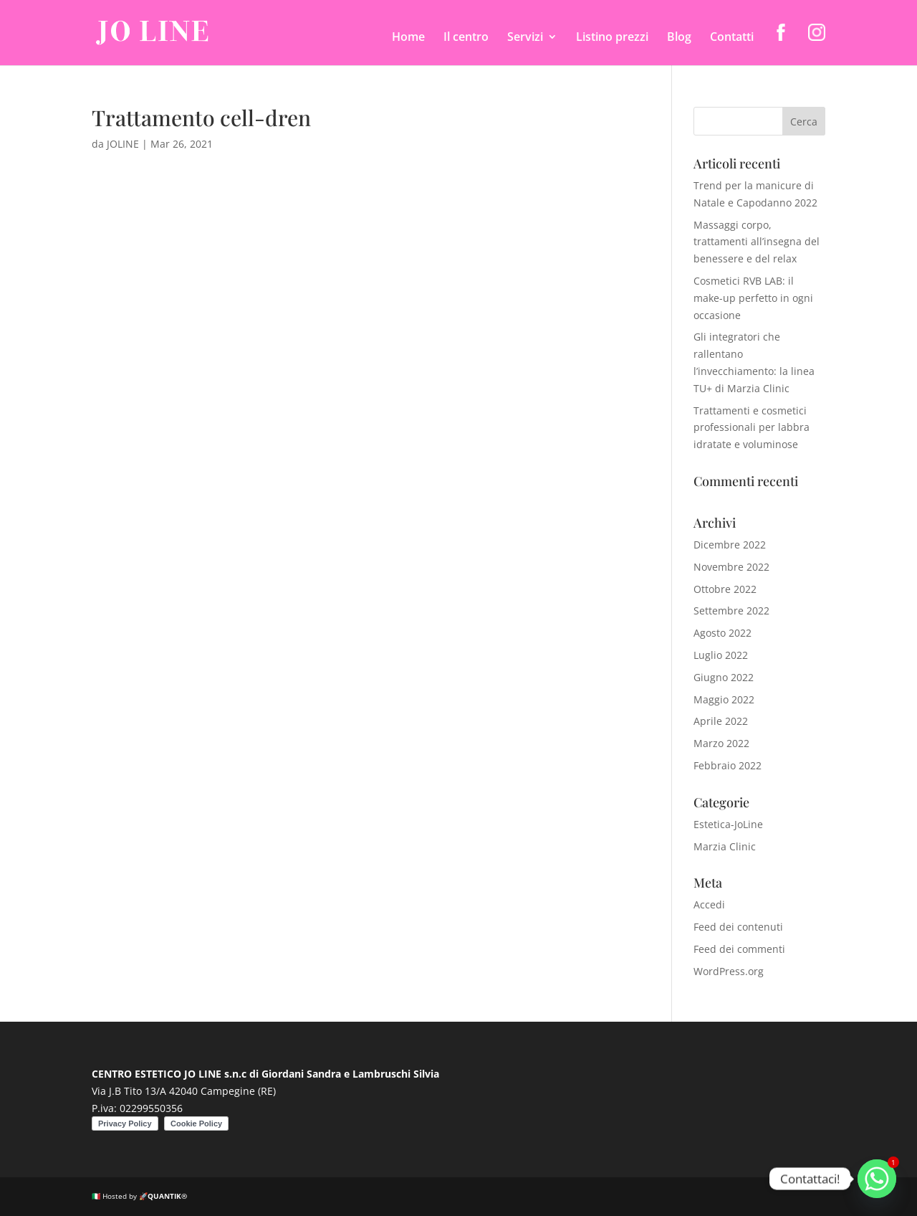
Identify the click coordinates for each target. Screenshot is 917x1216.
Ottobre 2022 (725, 589)
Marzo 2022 (721, 743)
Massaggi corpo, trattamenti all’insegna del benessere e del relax (756, 242)
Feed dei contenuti (738, 927)
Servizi (525, 38)
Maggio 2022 (723, 699)
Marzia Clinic (724, 846)
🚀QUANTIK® (163, 1196)
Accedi (709, 904)
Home (408, 38)
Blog (679, 38)
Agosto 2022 (722, 633)
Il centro (466, 38)
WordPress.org (728, 971)
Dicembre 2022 (729, 544)
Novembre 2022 (731, 567)
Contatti (732, 38)
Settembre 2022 (731, 610)
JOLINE (123, 144)
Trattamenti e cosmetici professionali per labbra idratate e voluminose (751, 428)
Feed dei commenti (739, 949)
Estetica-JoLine (728, 824)
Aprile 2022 (720, 721)
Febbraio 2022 (727, 765)
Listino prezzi (612, 38)
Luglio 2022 (720, 655)
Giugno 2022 (723, 677)
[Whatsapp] (877, 1178)
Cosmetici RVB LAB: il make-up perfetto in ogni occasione (753, 298)
